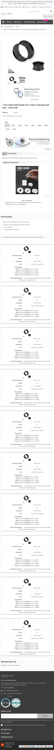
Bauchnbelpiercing (48, 149)
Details (35, 158)
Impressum (26, 7)
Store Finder (18, 7)
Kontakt (34, 7)
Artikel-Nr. (5, 112)
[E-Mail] (19, 716)
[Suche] (39, 11)
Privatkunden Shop (6, 7)
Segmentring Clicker (34, 99)
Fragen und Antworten (45, 7)
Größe (6, 122)
